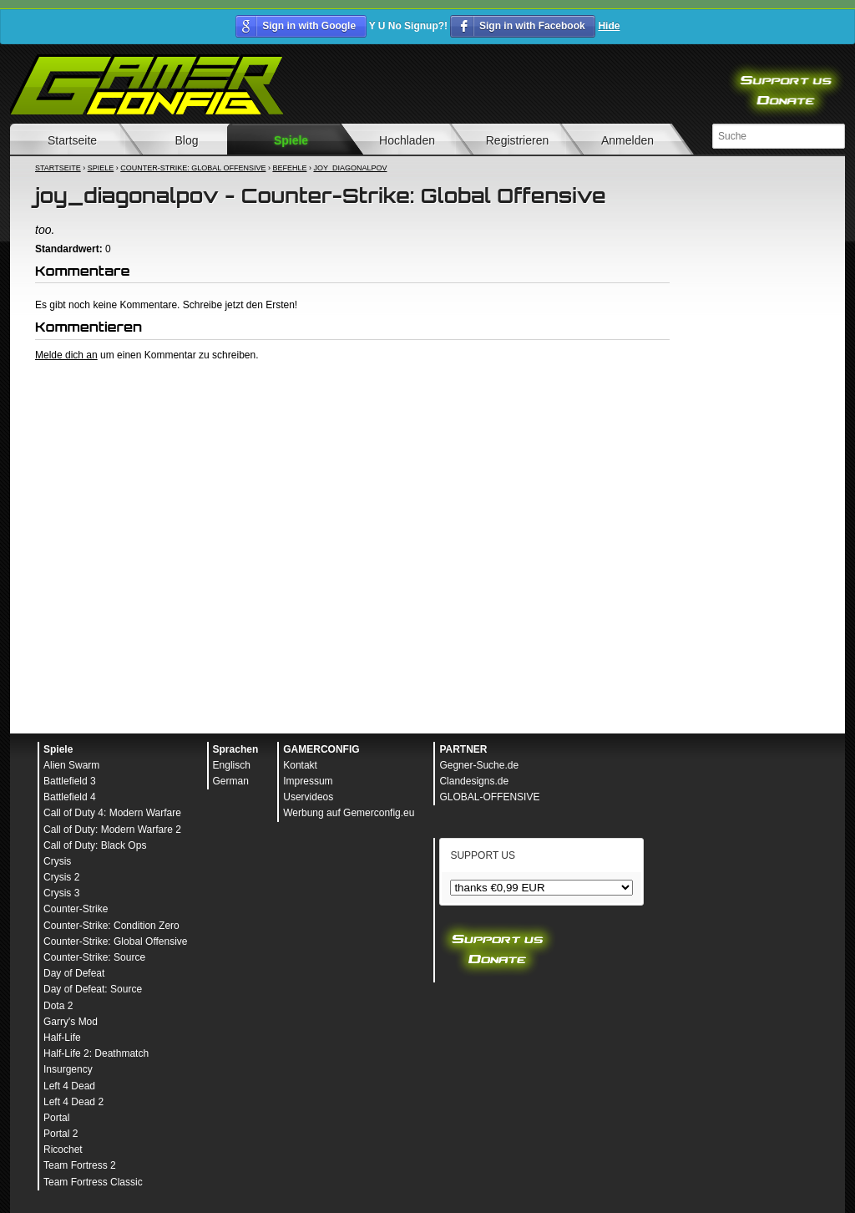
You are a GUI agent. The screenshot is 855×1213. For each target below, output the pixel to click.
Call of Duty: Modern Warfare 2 (112, 829)
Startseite (72, 140)
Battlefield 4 (69, 797)
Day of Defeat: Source (92, 989)
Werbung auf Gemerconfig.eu (348, 813)
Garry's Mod (70, 1022)
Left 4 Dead (69, 1086)
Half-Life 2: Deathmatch (96, 1053)
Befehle (289, 168)
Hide (609, 26)
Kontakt (300, 765)
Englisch (231, 765)
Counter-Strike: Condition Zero (111, 925)
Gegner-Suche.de (479, 765)
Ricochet (63, 1149)
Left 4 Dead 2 (73, 1102)
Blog (186, 140)
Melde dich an (66, 355)
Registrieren (517, 140)
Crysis (57, 861)
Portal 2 (60, 1133)
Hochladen (407, 140)
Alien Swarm (71, 765)
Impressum (307, 781)
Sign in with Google (309, 26)
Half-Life (62, 1037)
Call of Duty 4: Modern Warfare (112, 813)
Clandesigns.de (473, 781)
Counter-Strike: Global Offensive (193, 168)
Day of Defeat (73, 973)
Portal (56, 1118)
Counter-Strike (75, 909)
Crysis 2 (61, 877)
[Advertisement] (352, 407)
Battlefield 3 (69, 781)
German (231, 781)
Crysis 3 (61, 893)
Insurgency (68, 1069)
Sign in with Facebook (532, 26)
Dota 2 (58, 1006)
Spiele (291, 140)
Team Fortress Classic (93, 1182)
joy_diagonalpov (350, 168)
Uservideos (308, 797)
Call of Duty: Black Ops (94, 845)
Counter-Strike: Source (94, 957)
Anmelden (627, 140)
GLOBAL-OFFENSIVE (489, 797)
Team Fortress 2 (79, 1165)
